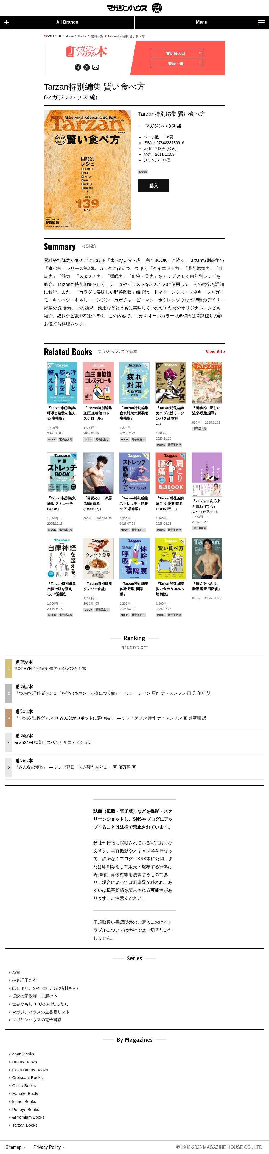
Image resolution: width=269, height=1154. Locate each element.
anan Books (23, 1054)
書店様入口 (183, 53)
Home (70, 36)
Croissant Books (27, 1077)
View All (215, 351)
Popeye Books (25, 1109)
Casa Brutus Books (30, 1070)
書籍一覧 (97, 36)
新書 (16, 972)
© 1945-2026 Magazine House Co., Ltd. (220, 1147)
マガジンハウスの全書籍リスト (41, 1012)
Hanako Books (25, 1093)
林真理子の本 (24, 980)
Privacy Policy (47, 1147)
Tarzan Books (24, 1125)
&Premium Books (28, 1117)
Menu (230, 22)
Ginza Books (24, 1085)
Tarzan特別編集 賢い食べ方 (126, 36)
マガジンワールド (134, 8)
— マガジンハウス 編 (160, 126)
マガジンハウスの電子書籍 (36, 1019)
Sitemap (13, 1147)
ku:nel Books (24, 1101)
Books (82, 36)
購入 (153, 185)
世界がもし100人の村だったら (40, 1004)
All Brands (41, 22)
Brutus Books (24, 1062)
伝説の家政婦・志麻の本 (34, 996)
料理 (166, 160)
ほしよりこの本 (45, 988)
